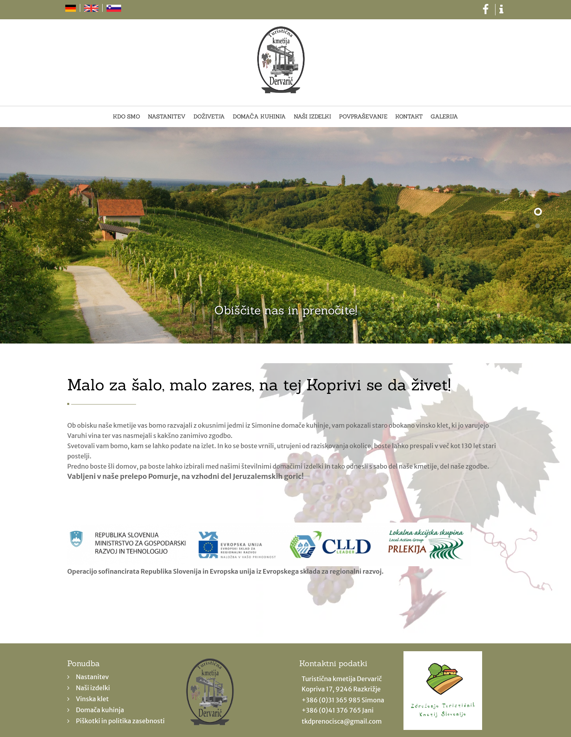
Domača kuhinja (259, 117)
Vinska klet (92, 699)
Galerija (444, 117)
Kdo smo (126, 117)
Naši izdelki (312, 117)
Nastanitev (167, 117)
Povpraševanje (363, 117)
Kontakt (409, 117)
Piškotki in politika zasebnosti (120, 721)
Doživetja (209, 117)
